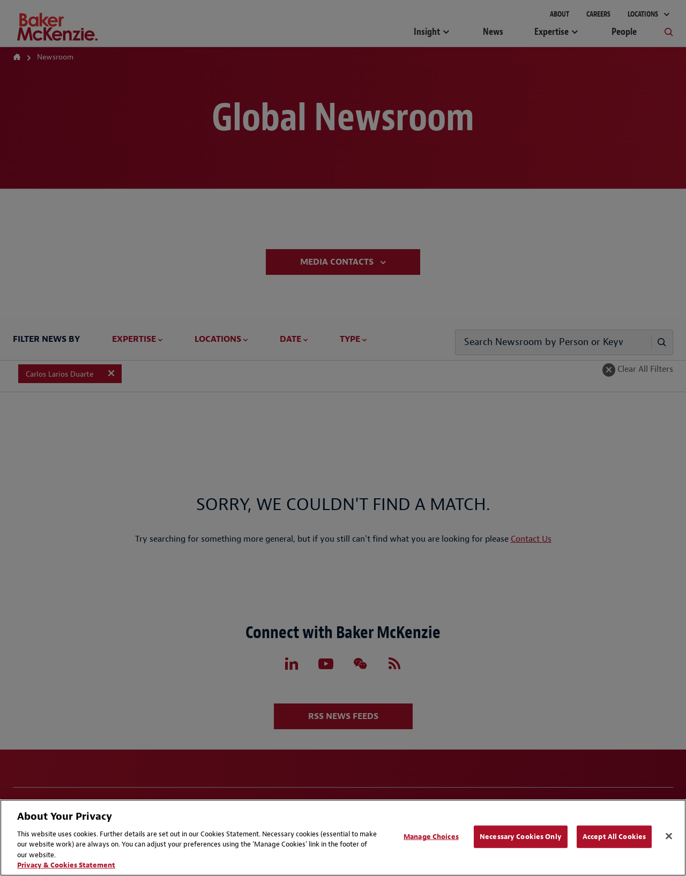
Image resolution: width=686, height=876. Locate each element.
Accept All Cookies (614, 836)
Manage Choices (431, 836)
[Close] (669, 836)
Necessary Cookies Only (521, 836)
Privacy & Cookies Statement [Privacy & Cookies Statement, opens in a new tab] (66, 865)
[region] (343, 837)
